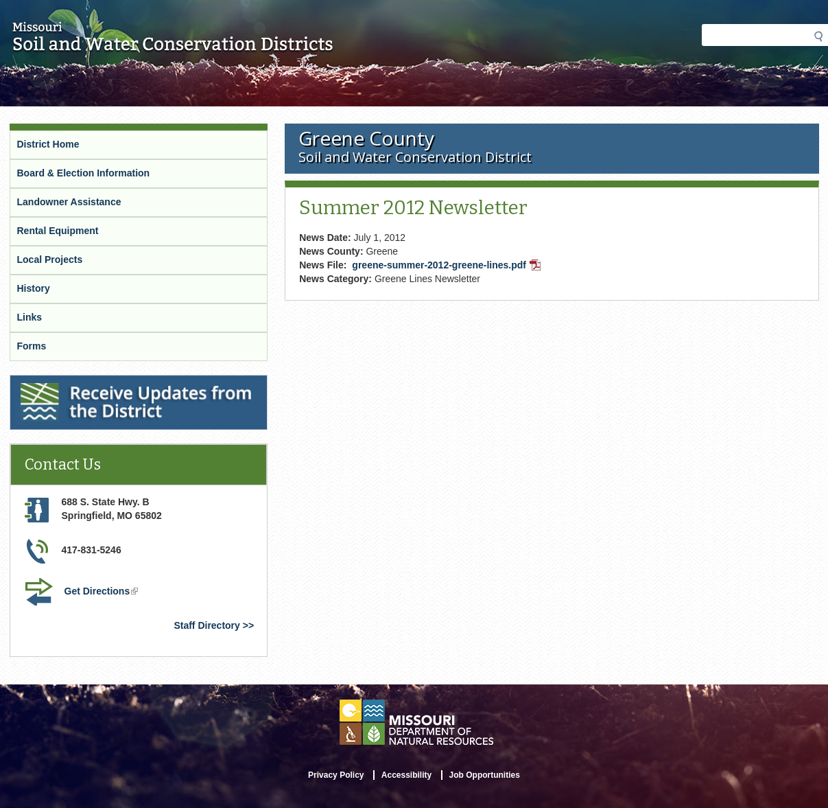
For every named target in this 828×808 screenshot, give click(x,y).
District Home (48, 144)
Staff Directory (206, 625)
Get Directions (102, 592)
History (33, 288)
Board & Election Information (83, 173)
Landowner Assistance (69, 201)
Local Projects (50, 259)
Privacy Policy (336, 775)
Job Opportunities (484, 775)
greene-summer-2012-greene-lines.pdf (447, 266)
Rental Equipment (58, 230)
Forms (32, 345)
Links (30, 317)
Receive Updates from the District (89, 383)
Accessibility (406, 775)
